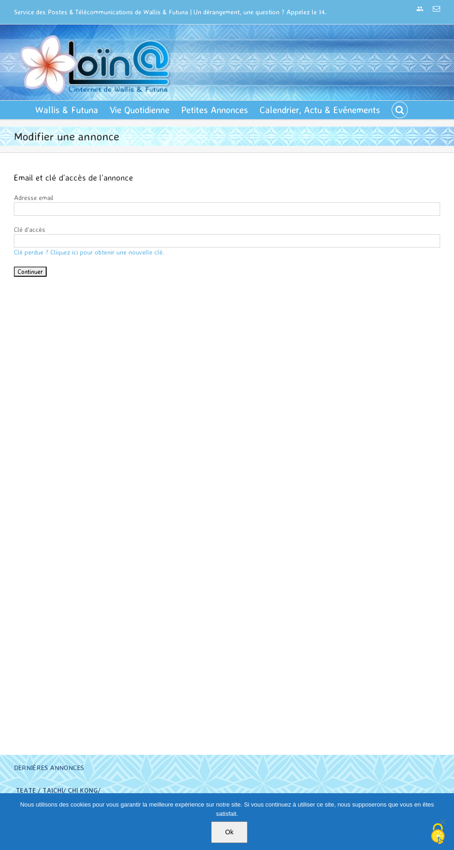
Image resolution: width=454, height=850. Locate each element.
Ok (229, 832)
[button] (400, 110)
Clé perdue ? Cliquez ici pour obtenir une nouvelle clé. (89, 252)
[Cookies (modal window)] (438, 834)
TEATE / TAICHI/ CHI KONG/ (58, 790)
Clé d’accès (29, 229)
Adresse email (34, 197)
